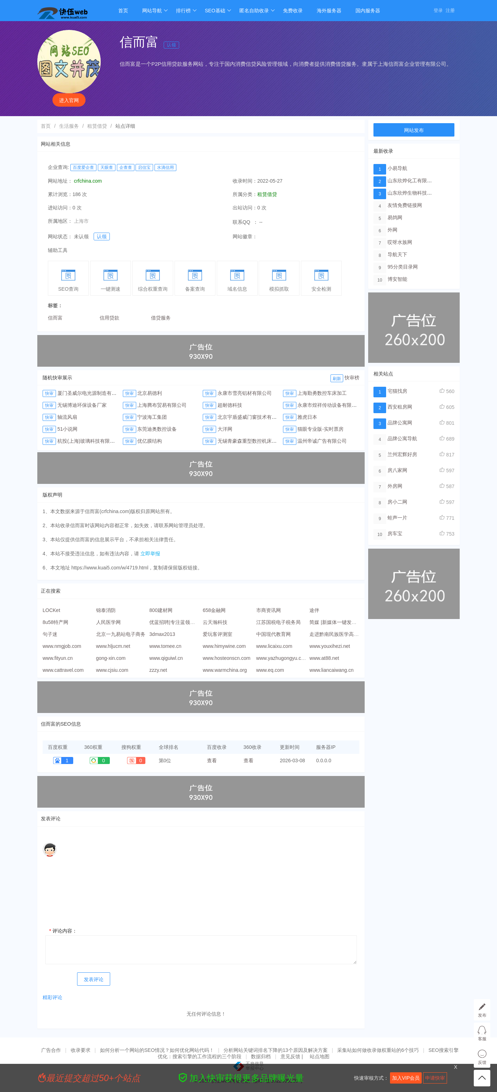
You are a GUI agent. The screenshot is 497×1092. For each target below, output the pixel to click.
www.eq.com (270, 670)
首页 (123, 10)
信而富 (55, 318)
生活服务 (69, 126)
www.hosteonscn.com (226, 658)
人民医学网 (108, 622)
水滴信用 (165, 167)
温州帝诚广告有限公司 (322, 441)
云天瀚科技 (215, 622)
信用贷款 (109, 318)
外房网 (395, 486)
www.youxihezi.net (329, 646)
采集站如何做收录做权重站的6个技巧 (378, 1050)
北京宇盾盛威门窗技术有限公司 (252, 417)
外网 (392, 230)
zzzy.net (158, 670)
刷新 (337, 378)
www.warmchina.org (225, 670)
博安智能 (397, 279)
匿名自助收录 (257, 10)
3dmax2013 (162, 634)
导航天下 (397, 254)
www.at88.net (324, 658)
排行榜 (186, 10)
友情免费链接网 (405, 205)
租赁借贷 (97, 126)
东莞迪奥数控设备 (157, 429)
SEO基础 (218, 10)
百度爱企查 (83, 167)
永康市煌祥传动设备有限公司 (329, 405)
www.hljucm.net (113, 646)
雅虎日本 (307, 417)
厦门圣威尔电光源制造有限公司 (91, 393)
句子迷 (50, 634)
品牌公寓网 (400, 422)
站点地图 (319, 1056)
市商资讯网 (268, 610)
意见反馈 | (292, 1056)
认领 (171, 45)
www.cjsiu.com (112, 670)
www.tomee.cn (165, 646)
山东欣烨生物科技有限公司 (417, 193)
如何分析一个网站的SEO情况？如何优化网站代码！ (157, 1050)
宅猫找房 (397, 391)
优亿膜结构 (149, 441)
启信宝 (144, 167)
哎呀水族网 (400, 242)
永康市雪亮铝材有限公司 (245, 393)
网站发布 (414, 130)
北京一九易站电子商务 (120, 634)
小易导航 (397, 168)
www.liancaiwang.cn (331, 670)
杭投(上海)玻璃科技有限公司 (88, 441)
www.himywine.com (224, 646)
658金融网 (214, 610)
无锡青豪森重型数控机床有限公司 (254, 441)
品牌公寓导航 (402, 438)
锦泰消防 (106, 610)
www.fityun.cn (58, 658)
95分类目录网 (403, 267)
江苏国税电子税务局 (278, 622)
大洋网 (225, 429)
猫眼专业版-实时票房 (320, 429)
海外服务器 (329, 10)
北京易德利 (149, 393)
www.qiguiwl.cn (166, 658)
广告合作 (51, 1050)
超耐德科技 (230, 405)
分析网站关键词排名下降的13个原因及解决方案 (276, 1050)
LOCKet (51, 610)
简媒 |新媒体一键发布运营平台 (342, 622)
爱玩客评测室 (217, 634)
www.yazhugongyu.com (282, 658)
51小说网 (67, 429)
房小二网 (397, 502)
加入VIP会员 (406, 1078)
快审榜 (352, 377)
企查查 (125, 167)
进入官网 (69, 100)
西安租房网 (400, 407)
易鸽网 (395, 217)
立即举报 (150, 553)
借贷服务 (161, 318)
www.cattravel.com (63, 670)
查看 (212, 760)
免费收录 (293, 10)
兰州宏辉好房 (402, 454)
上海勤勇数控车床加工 (322, 393)
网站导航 (155, 10)
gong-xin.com (111, 658)
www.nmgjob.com (62, 646)
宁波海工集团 (152, 417)
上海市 (81, 221)
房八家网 (397, 470)
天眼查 (106, 167)
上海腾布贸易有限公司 (162, 405)
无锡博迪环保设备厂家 (82, 405)
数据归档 (261, 1056)
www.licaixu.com (274, 646)
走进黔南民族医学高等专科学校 (343, 634)
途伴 (314, 610)
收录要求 (80, 1050)
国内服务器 (368, 10)
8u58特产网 (55, 622)
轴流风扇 (67, 417)
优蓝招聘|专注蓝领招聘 (174, 622)
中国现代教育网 (273, 634)
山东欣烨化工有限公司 (412, 180)
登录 (438, 10)
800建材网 (160, 610)
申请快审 (435, 1078)
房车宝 (395, 533)
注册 (450, 10)
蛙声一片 (397, 517)
